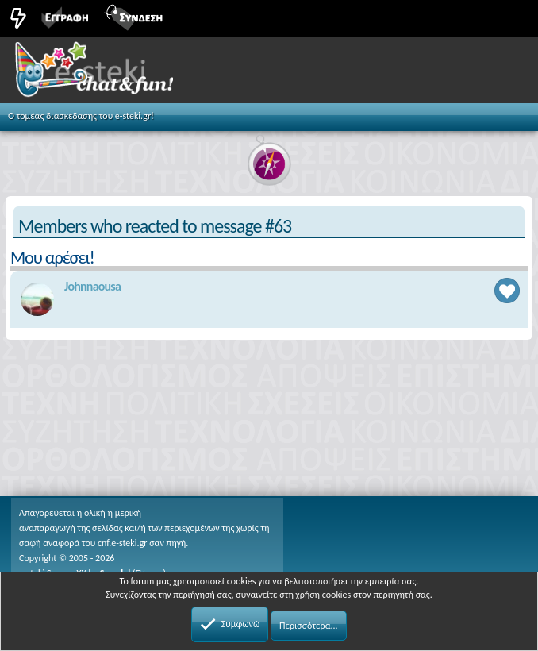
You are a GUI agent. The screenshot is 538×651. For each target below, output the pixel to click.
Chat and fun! (112, 74)
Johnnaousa (92, 286)
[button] (508, 16)
